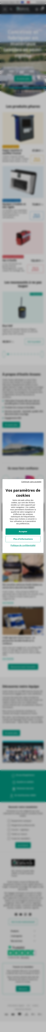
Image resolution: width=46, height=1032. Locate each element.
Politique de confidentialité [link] (23, 545)
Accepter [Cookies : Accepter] (23, 531)
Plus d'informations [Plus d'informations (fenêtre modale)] (23, 539)
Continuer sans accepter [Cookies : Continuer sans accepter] (31, 482)
